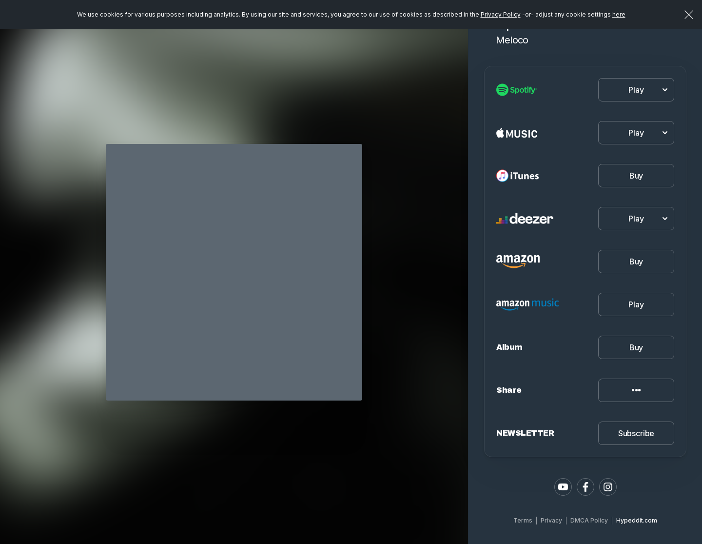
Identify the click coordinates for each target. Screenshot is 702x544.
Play (636, 304)
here (618, 14)
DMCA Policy (589, 520)
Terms (522, 520)
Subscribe (636, 433)
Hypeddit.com (636, 520)
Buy (636, 176)
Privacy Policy (501, 14)
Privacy (551, 520)
